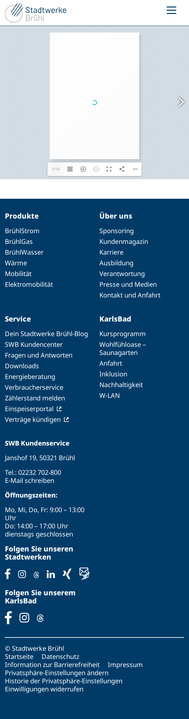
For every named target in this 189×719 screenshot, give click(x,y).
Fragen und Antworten (38, 355)
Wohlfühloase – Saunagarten (122, 348)
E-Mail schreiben (29, 480)
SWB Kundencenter (34, 344)
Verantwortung (122, 273)
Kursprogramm (122, 333)
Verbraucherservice (34, 387)
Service (18, 318)
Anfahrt (110, 363)
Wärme (16, 263)
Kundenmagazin (123, 241)
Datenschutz (60, 656)
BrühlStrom (22, 230)
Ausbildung (116, 263)
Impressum (125, 664)
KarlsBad (115, 318)
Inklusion (113, 374)
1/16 (56, 169)
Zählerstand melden (35, 398)
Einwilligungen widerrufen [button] (44, 689)
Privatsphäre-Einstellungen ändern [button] (56, 672)
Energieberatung (30, 376)
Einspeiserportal (29, 408)
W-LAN (109, 395)
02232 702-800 (39, 472)
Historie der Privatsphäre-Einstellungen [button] (63, 680)
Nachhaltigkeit (121, 384)
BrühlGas (19, 241)
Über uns (115, 216)
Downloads (22, 365)
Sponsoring (116, 230)
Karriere (111, 252)
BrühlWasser (24, 252)
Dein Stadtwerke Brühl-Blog (46, 333)
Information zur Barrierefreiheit (52, 664)
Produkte (22, 216)
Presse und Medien (128, 284)
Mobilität (18, 273)
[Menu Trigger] (171, 10)
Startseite (19, 656)
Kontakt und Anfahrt (129, 295)
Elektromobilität (29, 284)
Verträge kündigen (33, 419)
